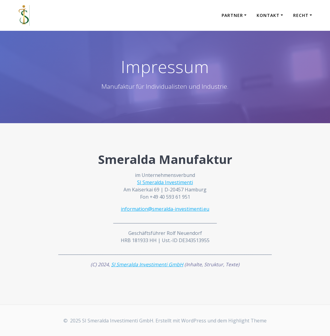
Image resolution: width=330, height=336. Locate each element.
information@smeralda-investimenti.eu (165, 209)
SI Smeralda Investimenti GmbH (147, 264)
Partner (232, 15)
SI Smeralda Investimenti (165, 182)
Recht (301, 15)
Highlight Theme (247, 320)
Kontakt (268, 15)
